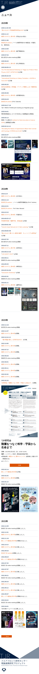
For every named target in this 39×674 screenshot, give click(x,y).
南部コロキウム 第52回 (8, 51)
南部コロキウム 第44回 (8, 333)
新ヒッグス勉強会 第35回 (8, 541)
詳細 (19, 465)
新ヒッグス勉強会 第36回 (8, 472)
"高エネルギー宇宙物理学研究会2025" (12, 30)
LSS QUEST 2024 (7, 254)
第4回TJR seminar (6, 101)
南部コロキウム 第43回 (8, 346)
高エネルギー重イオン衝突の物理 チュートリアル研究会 (19, 233)
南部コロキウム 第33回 (8, 590)
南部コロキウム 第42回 (8, 352)
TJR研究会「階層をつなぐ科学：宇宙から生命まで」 (16, 383)
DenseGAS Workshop (8, 272)
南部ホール (12, 456)
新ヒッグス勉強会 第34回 (8, 559)
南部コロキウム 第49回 (8, 196)
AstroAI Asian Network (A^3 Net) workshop (15, 227)
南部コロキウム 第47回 (8, 248)
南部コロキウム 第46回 (8, 266)
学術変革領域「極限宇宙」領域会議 (11, 221)
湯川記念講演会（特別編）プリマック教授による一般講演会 (19, 87)
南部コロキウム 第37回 (8, 534)
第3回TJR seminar (6, 202)
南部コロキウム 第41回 (8, 364)
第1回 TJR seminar (6, 553)
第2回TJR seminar (6, 208)
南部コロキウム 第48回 (8, 214)
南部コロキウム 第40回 (8, 370)
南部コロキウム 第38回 (8, 478)
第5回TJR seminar (6, 42)
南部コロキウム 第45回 (8, 285)
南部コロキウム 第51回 (8, 63)
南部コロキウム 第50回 (8, 95)
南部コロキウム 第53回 (8, 36)
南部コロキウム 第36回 (8, 547)
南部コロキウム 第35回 (8, 571)
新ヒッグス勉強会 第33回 (8, 596)
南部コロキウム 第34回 (8, 584)
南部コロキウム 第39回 (8, 376)
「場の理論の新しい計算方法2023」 (12, 339)
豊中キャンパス (20, 456)
